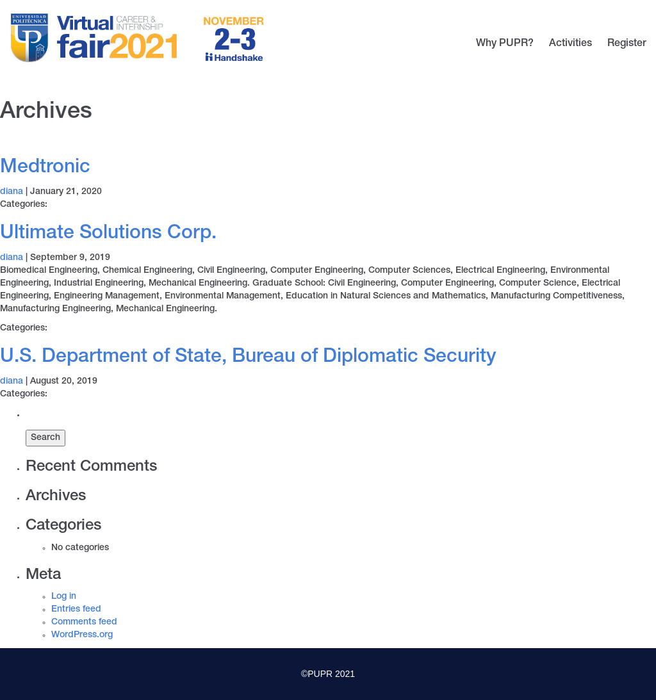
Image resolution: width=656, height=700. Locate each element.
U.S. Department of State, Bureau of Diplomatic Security (248, 358)
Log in (63, 596)
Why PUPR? (505, 44)
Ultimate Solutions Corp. (108, 234)
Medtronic (45, 168)
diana (11, 192)
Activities (570, 44)
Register (626, 44)
